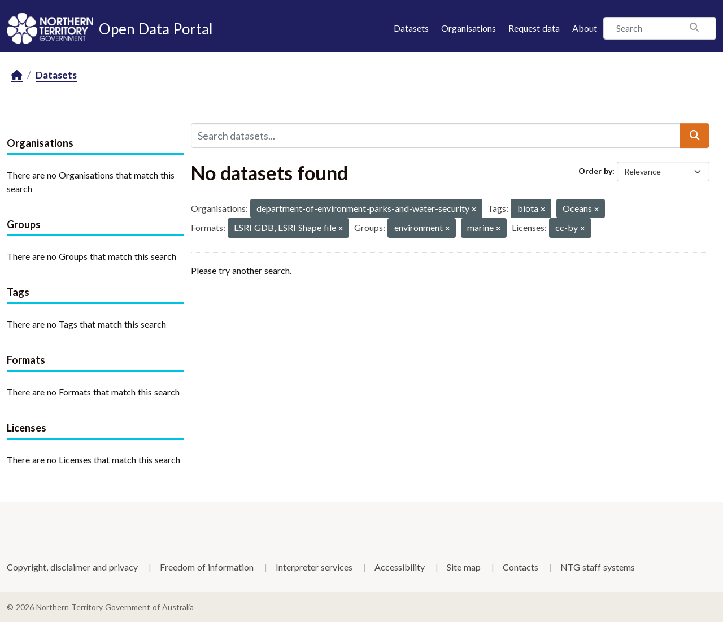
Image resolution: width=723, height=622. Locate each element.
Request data (534, 28)
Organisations (468, 28)
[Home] (17, 75)
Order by (595, 171)
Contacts (520, 567)
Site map (464, 567)
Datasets (411, 28)
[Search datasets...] (436, 135)
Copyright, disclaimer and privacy (72, 567)
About (584, 28)
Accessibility (399, 567)
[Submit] (694, 135)
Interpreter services (314, 567)
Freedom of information (207, 567)
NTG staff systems (597, 567)
